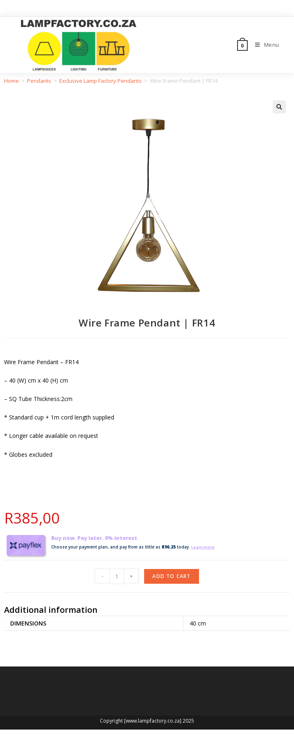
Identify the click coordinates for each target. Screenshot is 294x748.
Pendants (39, 80)
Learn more (204, 547)
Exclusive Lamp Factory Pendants (100, 80)
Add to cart (171, 576)
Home (11, 80)
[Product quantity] (116, 576)
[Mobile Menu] (264, 44)
